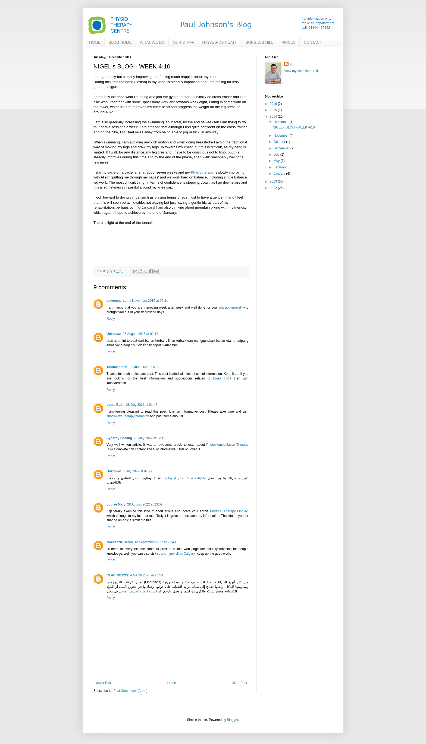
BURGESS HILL (259, 42)
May (277, 161)
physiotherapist (230, 307)
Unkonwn (113, 471)
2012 (274, 188)
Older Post (239, 683)
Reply (110, 319)
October (280, 142)
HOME (95, 42)
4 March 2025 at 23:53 (146, 575)
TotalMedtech (116, 367)
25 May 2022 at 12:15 (149, 438)
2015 (274, 110)
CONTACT (313, 42)
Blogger (232, 720)
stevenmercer (117, 301)
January (280, 173)
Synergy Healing (119, 438)
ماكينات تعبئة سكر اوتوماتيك (185, 478)
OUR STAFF (183, 42)
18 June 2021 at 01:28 (145, 367)
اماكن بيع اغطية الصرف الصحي (140, 591)
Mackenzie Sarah (119, 542)
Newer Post (103, 683)
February (280, 167)
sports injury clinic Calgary (176, 553)
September (282, 148)
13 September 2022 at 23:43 (155, 542)
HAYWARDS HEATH (219, 42)
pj (291, 64)
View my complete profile (302, 71)
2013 (274, 181)
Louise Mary (116, 504)
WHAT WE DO (152, 42)
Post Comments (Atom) (130, 691)
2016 (274, 104)
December (282, 122)
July (277, 154)
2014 (274, 116)
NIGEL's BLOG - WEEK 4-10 (294, 127)
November (282, 135)
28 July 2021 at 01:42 (141, 405)
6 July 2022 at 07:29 (137, 471)
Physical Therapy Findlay (228, 511)
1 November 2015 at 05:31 (148, 301)
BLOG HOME (120, 42)
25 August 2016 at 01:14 (140, 334)
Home (171, 683)
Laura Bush (115, 405)
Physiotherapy (202, 172)
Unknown (113, 334)
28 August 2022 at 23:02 (144, 504)
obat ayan (113, 341)
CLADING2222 (117, 575)
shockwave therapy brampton (127, 416)
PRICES (288, 42)
